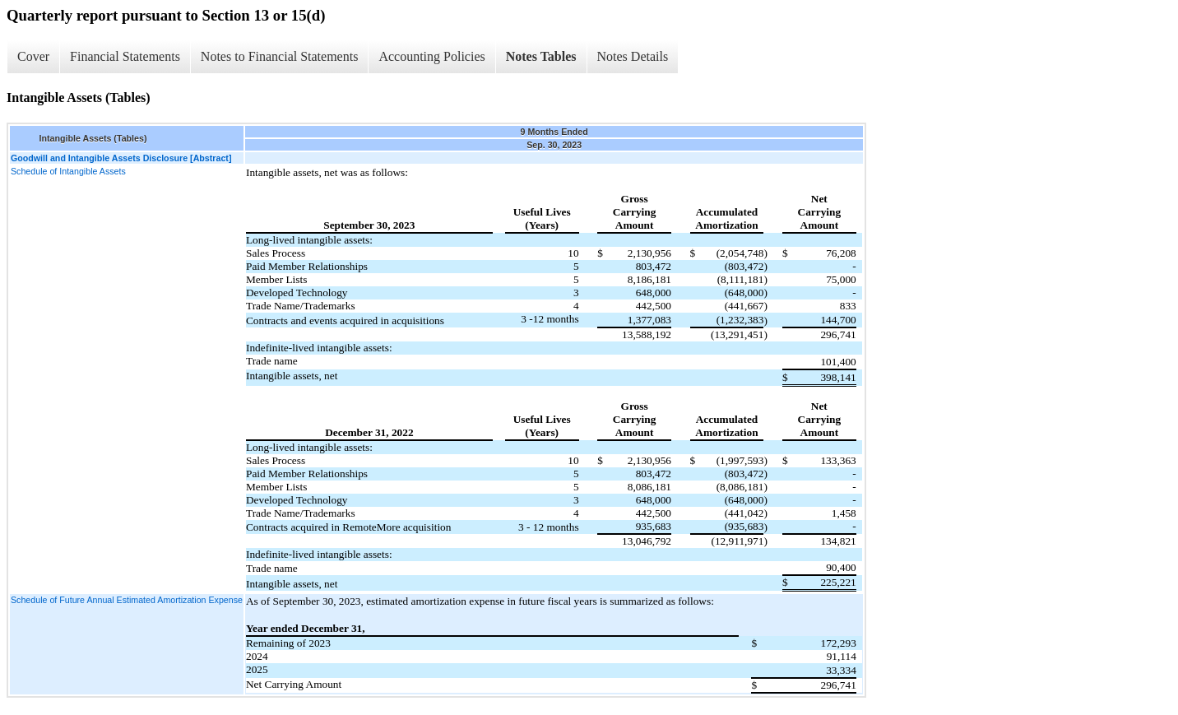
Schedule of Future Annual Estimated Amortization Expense (127, 600)
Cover (33, 56)
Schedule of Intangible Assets (68, 171)
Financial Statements (125, 56)
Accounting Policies (431, 56)
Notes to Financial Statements (280, 56)
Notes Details (633, 56)
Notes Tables (541, 56)
